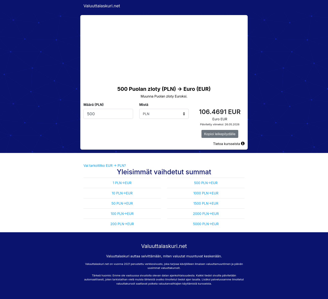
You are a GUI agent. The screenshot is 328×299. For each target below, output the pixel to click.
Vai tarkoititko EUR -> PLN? (104, 165)
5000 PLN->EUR (206, 224)
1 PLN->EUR (122, 183)
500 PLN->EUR (206, 183)
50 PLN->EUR (122, 203)
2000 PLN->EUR (206, 214)
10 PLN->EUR (122, 193)
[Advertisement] (164, 46)
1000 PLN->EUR (205, 193)
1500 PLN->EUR (205, 203)
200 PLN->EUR (122, 224)
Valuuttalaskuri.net (101, 5)
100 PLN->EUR (122, 214)
